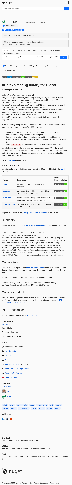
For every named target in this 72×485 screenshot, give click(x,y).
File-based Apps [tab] (8, 53)
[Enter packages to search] (33, 8)
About (18, 483)
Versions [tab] (60, 66)
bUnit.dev (11, 160)
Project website (10, 351)
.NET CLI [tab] (6, 50)
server (41, 408)
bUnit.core (7, 191)
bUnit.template (9, 204)
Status (5, 446)
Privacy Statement (41, 483)
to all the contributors (35, 268)
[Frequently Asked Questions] (4, 454)
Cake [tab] (18, 53)
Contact (6, 438)
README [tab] (8, 66)
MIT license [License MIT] (9, 360)
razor (12, 405)
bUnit (63, 169)
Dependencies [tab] (35, 66)
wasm (57, 408)
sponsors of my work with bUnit (33, 225)
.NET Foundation (33, 315)
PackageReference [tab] (24, 50)
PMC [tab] (13, 50)
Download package (12, 364)
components (22, 405)
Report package (11, 377)
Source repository (11, 355)
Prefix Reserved (11, 26)
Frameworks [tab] (21, 66)
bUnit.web (7, 198)
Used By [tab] (48, 66)
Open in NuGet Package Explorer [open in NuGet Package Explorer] (17, 369)
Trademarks (54, 483)
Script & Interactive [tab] (54, 50)
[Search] (66, 8)
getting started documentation (34, 213)
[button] (63, 57)
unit (51, 405)
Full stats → (6, 324)
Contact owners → (8, 386)
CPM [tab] (34, 50)
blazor (32, 405)
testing (58, 405)
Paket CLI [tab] (43, 50)
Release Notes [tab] (9, 70)
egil (8, 391)
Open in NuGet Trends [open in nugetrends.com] (13, 373)
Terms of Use (27, 483)
